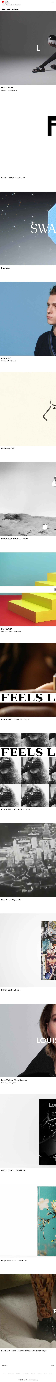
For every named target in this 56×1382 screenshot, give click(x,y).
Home (3, 5)
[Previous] (7, 1365)
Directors (8, 5)
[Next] (46, 1366)
